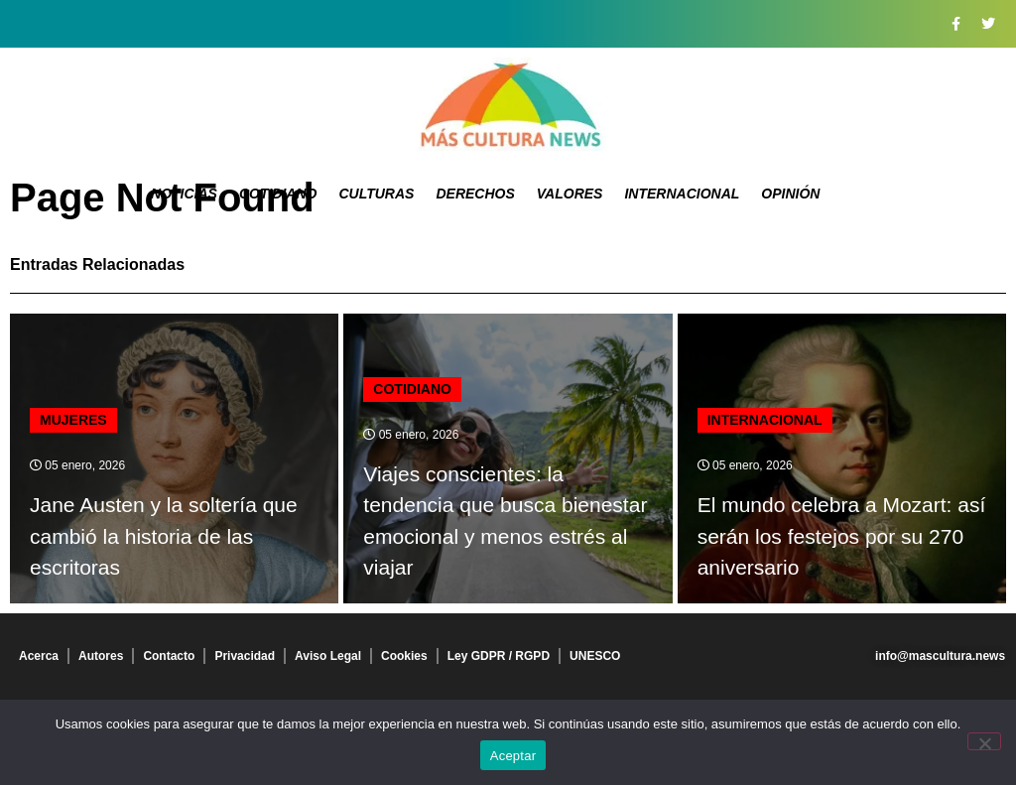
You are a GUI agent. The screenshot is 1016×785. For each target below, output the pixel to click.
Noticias (184, 193)
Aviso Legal (328, 656)
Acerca (39, 656)
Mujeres (73, 420)
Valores (570, 193)
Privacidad (244, 656)
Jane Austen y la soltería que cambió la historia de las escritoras (164, 536)
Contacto (168, 656)
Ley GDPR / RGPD (498, 656)
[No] (984, 741)
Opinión (790, 193)
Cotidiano (278, 193)
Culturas (376, 193)
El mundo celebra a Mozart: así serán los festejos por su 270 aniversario (842, 536)
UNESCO (595, 656)
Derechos (475, 193)
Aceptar (513, 755)
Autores (100, 656)
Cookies (404, 656)
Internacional (681, 193)
